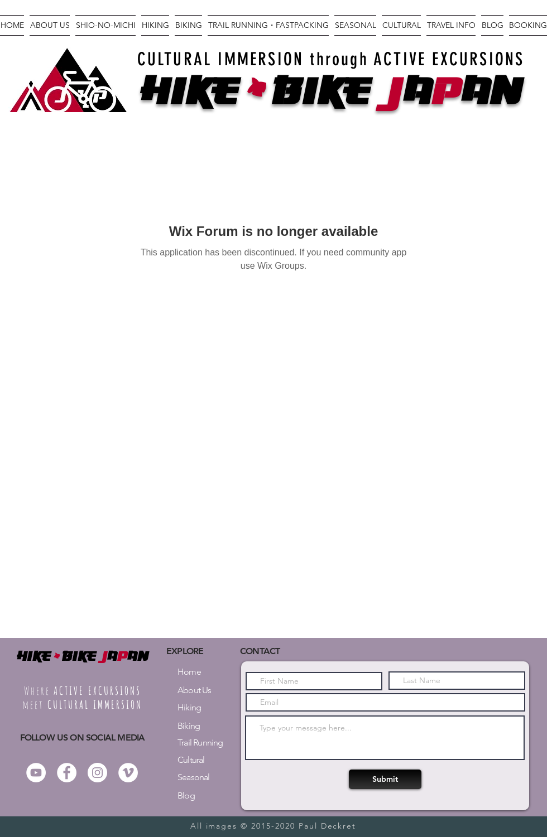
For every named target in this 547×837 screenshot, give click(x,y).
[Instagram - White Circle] (97, 772)
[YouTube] (36, 772)
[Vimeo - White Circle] (128, 772)
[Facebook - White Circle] (66, 772)
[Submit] (385, 779)
